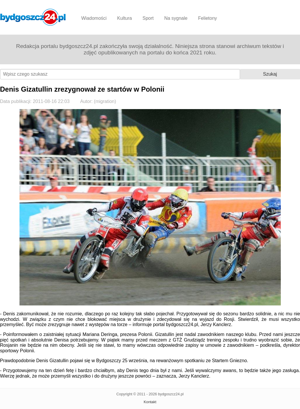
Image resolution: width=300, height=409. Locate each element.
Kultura (124, 18)
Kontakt (150, 402)
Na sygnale (176, 18)
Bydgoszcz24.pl (33, 17)
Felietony (207, 18)
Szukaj (270, 74)
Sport (147, 18)
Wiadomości (93, 18)
